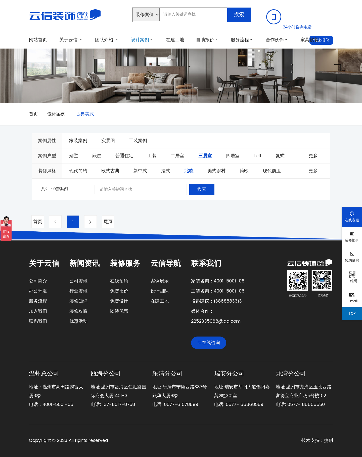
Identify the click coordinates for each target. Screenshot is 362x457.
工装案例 (138, 140)
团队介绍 (104, 39)
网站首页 (38, 39)
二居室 (177, 155)
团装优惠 (119, 311)
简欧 (244, 171)
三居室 (205, 155)
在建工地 (175, 39)
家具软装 (309, 39)
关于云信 (68, 39)
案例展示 (160, 281)
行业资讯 (78, 291)
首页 (33, 114)
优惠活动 (78, 321)
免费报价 (119, 291)
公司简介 (38, 281)
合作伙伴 (275, 39)
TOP (352, 313)
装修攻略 (78, 311)
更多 (313, 155)
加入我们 (38, 311)
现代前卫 (272, 171)
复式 (280, 155)
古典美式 (85, 114)
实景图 (108, 140)
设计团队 (160, 291)
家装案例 (78, 140)
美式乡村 (216, 171)
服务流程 (240, 39)
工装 (152, 155)
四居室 (233, 155)
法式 (165, 171)
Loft (257, 155)
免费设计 (119, 301)
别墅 (73, 155)
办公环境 (38, 291)
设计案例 (140, 39)
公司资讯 (78, 281)
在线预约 (119, 281)
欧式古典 (110, 171)
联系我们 (38, 321)
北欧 (188, 171)
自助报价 (205, 39)
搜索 (239, 15)
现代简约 (78, 171)
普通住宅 (124, 155)
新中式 (140, 171)
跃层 (96, 155)
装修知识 (78, 301)
